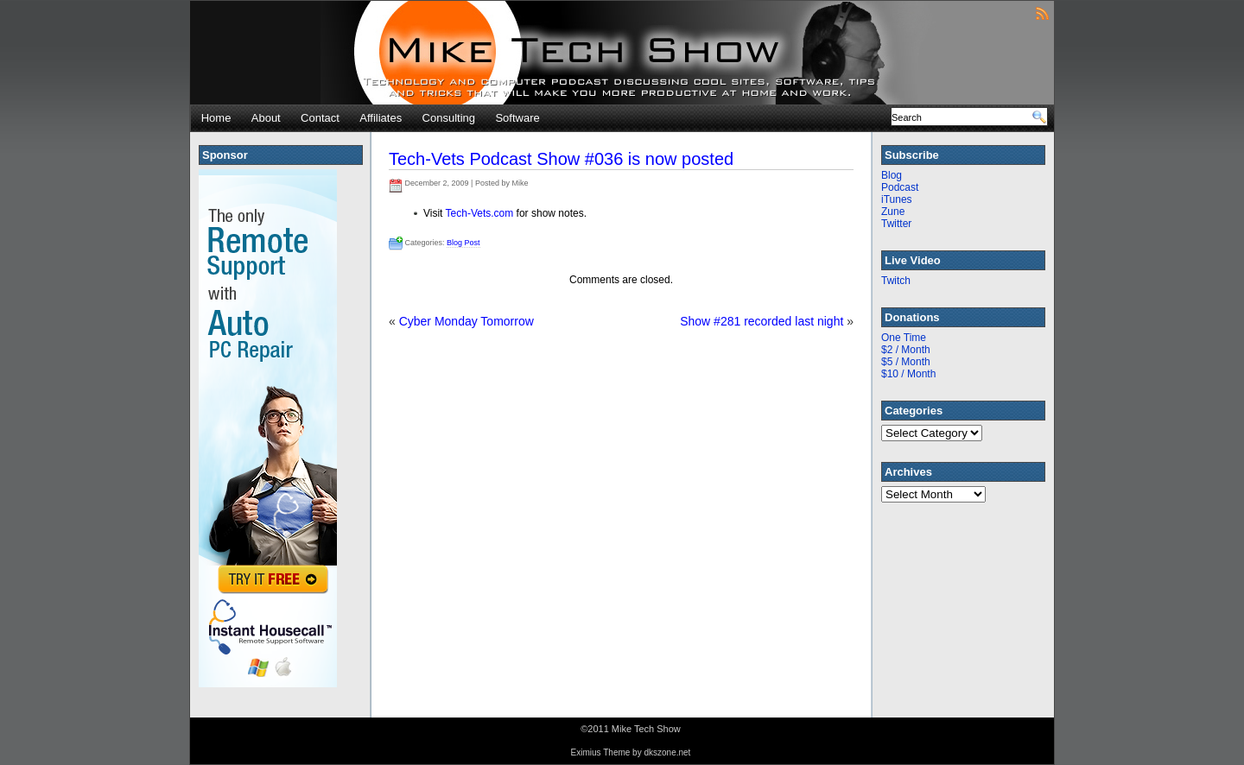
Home (216, 117)
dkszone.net (667, 752)
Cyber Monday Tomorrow (466, 321)
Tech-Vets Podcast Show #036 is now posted (561, 158)
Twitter (896, 224)
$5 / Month (905, 362)
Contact (320, 117)
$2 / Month (905, 350)
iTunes (896, 199)
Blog (891, 175)
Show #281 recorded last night (761, 321)
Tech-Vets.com (480, 213)
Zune (892, 211)
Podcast (899, 187)
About (266, 117)
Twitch (896, 281)
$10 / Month (908, 374)
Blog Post (463, 242)
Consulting (448, 117)
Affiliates (380, 117)
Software (517, 117)
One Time (903, 338)
